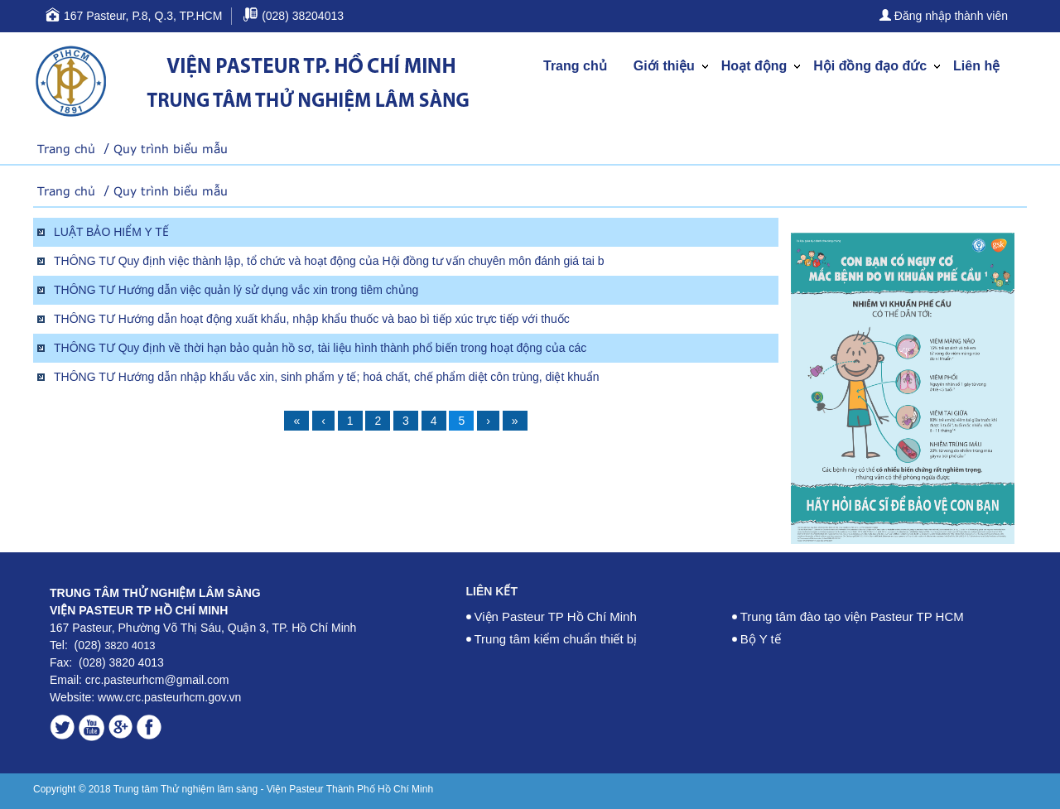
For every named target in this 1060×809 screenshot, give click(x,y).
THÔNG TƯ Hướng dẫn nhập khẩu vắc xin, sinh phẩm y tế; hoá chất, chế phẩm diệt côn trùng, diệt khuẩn (327, 376)
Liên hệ (976, 66)
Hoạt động (754, 66)
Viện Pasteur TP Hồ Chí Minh (556, 616)
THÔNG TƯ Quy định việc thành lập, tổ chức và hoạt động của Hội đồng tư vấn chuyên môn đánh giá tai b (329, 260)
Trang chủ (575, 66)
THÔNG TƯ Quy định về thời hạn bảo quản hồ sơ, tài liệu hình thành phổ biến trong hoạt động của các (320, 347)
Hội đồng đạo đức (870, 66)
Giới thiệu (664, 66)
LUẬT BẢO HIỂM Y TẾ (111, 231)
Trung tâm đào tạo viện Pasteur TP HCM (852, 616)
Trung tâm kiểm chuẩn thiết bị (556, 639)
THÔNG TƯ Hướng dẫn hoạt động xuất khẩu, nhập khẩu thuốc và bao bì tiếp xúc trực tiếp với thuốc (312, 318)
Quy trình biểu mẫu (170, 149)
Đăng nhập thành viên (943, 15)
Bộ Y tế (760, 639)
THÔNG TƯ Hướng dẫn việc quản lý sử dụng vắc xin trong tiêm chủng (236, 289)
